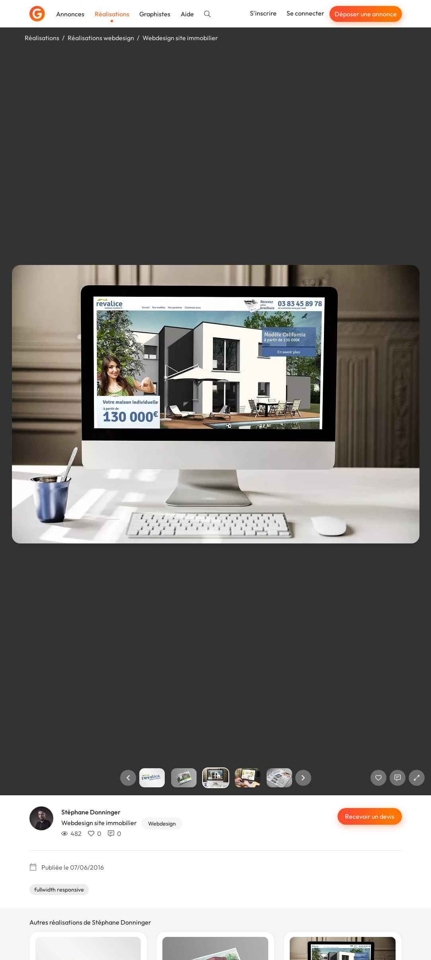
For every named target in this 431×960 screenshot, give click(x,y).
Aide (187, 14)
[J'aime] (378, 778)
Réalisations (112, 14)
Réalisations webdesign (101, 38)
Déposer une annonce (366, 14)
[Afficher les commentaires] (398, 778)
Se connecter (305, 13)
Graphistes (154, 14)
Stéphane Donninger (91, 812)
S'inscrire (263, 13)
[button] (128, 778)
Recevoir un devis (369, 816)
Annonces (70, 14)
